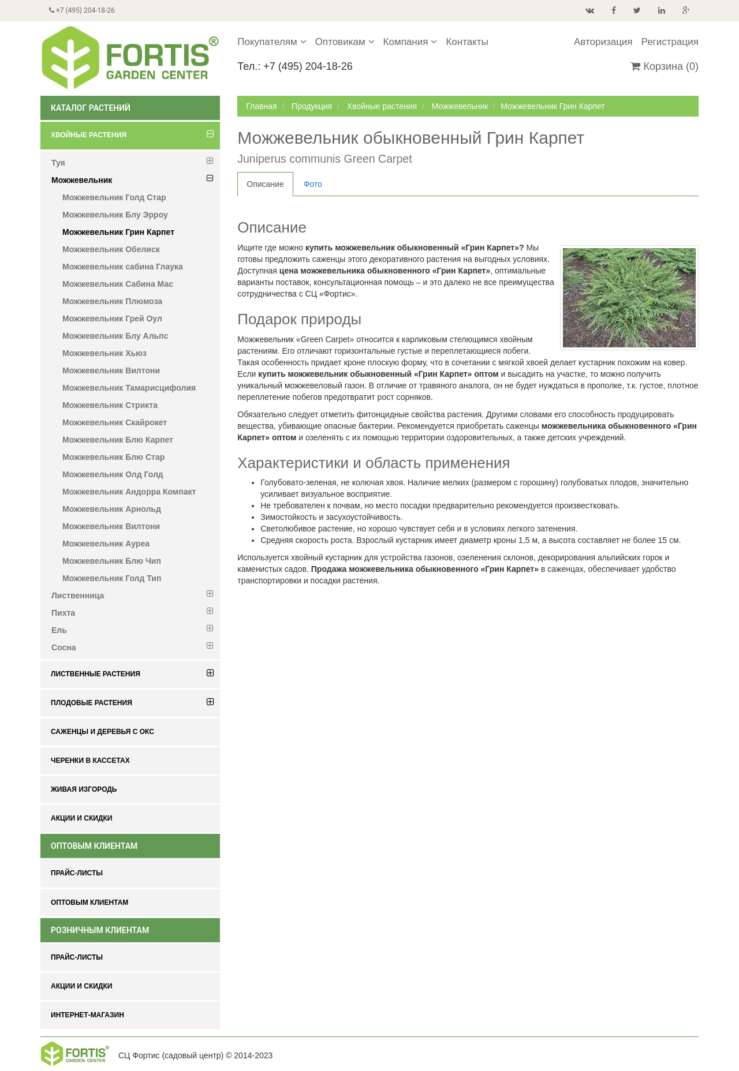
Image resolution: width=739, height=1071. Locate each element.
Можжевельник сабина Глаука (122, 266)
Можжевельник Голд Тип (111, 578)
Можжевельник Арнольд (111, 509)
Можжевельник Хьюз (104, 353)
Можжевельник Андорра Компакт (129, 491)
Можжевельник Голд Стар (114, 197)
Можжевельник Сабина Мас (117, 284)
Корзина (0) (664, 66)
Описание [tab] (265, 184)
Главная (261, 106)
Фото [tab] (313, 184)
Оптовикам (345, 41)
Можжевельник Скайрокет (114, 422)
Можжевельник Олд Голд (112, 474)
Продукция (312, 106)
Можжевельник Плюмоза (112, 301)
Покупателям (271, 41)
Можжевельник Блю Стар (113, 457)
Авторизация (603, 41)
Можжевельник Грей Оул (112, 318)
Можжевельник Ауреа (106, 543)
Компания (410, 41)
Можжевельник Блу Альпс (115, 335)
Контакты (467, 41)
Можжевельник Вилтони (111, 370)
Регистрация (670, 41)
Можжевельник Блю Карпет (117, 439)
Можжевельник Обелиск (111, 249)
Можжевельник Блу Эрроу (115, 214)
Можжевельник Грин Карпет (118, 232)
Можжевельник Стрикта (110, 405)
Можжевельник (460, 106)
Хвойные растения (382, 106)
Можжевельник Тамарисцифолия (129, 387)
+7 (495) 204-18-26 (82, 10)
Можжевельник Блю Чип (111, 561)
